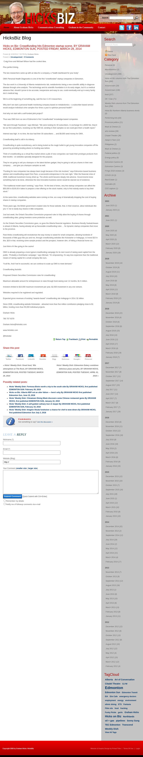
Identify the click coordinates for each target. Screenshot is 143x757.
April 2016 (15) (112, 453)
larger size (32, 468)
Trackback (73, 339)
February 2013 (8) (113, 612)
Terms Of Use (128, 748)
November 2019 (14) (114, 263)
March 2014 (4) (112, 557)
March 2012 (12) (112, 662)
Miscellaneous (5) (112, 70)
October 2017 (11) (113, 376)
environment (130, 700)
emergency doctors (127, 696)
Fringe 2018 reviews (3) (114, 171)
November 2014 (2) (114, 531)
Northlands (128, 716)
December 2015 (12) (114, 476)
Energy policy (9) (112, 158)
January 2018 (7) (113, 357)
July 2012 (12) (111, 649)
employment (110, 700)
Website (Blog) (9, 458)
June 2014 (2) (111, 544)
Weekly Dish (111, 728)
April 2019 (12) (112, 290)
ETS (120, 704)
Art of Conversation (125, 679)
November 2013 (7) (114, 572)
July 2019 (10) (111, 276)
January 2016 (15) (113, 466)
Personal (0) (110, 65)
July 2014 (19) (111, 540)
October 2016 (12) (113, 431)
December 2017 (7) (114, 368)
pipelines (120, 720)
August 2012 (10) (113, 644)
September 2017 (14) (114, 381)
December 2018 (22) (114, 313)
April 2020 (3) (111, 239)
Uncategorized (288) (113, 74)
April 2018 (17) (112, 344)
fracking (123, 708)
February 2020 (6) (113, 248)
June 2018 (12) (112, 340)
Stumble (42, 359)
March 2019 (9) (112, 294)
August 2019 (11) (113, 272)
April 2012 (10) (112, 657)
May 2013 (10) (112, 599)
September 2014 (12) (114, 535)
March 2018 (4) (112, 348)
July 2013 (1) (111, 590)
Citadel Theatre (112, 683)
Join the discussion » (45, 422)
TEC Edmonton (112, 725)
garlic (120, 712)
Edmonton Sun (112, 692)
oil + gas (109, 720)
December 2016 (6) (114, 422)
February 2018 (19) (114, 353)
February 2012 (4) (113, 666)
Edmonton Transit (130, 692)
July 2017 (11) (111, 390)
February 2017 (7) (113, 407)
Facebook (20, 359)
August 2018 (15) (113, 331)
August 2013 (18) (113, 585)
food (117, 708)
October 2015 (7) (113, 485)
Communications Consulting (51, 27)
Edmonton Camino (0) (114, 162)
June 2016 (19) (112, 444)
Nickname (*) (8, 440)
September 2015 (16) (114, 490)
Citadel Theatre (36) (113, 136)
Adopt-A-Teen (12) (112, 140)
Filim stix (109, 708)
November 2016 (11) (114, 426)
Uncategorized (16, 57)
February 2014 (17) (114, 562)
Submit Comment (12, 501)
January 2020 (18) (113, 253)
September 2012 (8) (114, 640)
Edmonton (114, 688)
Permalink (93, 339)
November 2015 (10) (114, 481)
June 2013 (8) (111, 594)
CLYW (124, 684)
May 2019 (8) (111, 285)
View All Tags (111, 732)
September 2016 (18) (114, 435)
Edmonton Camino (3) (114, 166)
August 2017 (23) (113, 385)
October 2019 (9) (113, 267)
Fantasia (127, 704)
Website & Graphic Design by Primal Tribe (106, 748)
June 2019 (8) (111, 281)
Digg (54, 359)
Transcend (127, 725)
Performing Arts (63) (113, 118)
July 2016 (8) (111, 440)
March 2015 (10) (112, 507)
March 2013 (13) (112, 607)
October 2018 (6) (113, 322)
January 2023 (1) (113, 210)
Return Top (60, 339)
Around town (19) (112, 86)
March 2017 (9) (112, 403)
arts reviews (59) (112, 131)
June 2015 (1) (111, 499)
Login (138, 748)
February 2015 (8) (113, 512)
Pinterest (88, 359)
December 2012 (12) (114, 627)
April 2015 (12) (112, 503)
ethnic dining (110, 704)
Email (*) (6, 449)
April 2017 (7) (111, 398)
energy (120, 700)
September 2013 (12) (114, 581)
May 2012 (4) (111, 653)
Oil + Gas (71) (110, 99)
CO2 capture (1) (111, 189)
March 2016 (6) (112, 457)
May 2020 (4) (111, 235)
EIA (106, 696)
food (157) (109, 95)
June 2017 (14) (112, 394)
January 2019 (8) (113, 303)
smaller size (21, 468)
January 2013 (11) (113, 616)
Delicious (65, 359)
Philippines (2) (111, 144)
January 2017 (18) (113, 412)
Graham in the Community (81, 27)
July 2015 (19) (111, 494)
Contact (101, 27)
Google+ (77, 359)
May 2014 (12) (112, 549)
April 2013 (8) (111, 603)
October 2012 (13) (113, 635)
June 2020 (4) (111, 231)
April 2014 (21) (112, 553)
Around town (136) (112, 90)
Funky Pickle (110, 712)
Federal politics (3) (112, 153)
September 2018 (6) (114, 326)
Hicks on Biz (113, 716)
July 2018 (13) (111, 335)
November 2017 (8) (114, 372)
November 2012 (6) (114, 631)
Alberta (109, 679)
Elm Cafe (114, 696)
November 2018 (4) (114, 318)
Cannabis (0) (110, 184)
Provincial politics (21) (114, 122)
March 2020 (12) (112, 244)
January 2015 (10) (113, 516)
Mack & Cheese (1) (113, 127)
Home (6, 27)
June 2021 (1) (111, 220)
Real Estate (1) (111, 180)
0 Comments (29, 57)
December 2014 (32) (114, 527)
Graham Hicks (132, 712)
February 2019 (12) (114, 298)
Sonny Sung (133, 720)
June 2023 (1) (111, 206)
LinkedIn (31, 359)
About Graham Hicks (23, 27)
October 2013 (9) (113, 577)
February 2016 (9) (113, 462)
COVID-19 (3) (110, 175)
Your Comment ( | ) (20, 468)
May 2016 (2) (111, 448)
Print (83, 339)
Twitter (8, 359)
